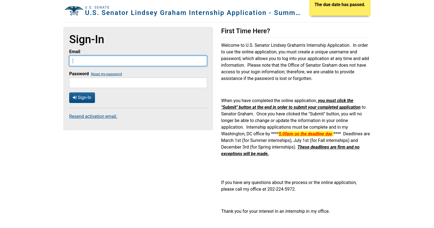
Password (79, 73)
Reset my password (106, 74)
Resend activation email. (93, 116)
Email (74, 51)
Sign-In (82, 97)
